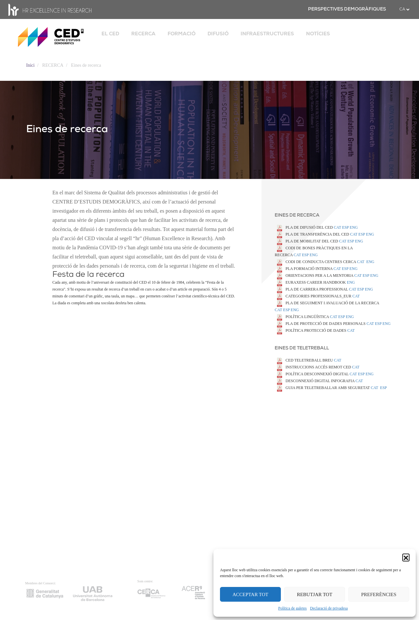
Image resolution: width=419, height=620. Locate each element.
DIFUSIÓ (218, 33)
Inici (30, 65)
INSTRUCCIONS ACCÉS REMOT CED (313, 367)
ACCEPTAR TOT (250, 594)
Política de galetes (292, 608)
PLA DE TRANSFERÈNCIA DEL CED (312, 234)
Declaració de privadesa (329, 608)
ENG (314, 255)
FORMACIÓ (181, 33)
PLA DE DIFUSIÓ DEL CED (304, 227)
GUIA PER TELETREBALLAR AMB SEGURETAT (323, 387)
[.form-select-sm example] (404, 9)
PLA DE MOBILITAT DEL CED (307, 241)
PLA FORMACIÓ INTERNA (304, 268)
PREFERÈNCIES (378, 594)
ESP (305, 255)
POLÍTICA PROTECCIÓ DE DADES (311, 330)
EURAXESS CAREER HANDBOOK (311, 282)
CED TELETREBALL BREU (304, 360)
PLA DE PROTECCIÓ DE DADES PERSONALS (320, 323)
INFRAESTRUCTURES (267, 33)
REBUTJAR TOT (314, 594)
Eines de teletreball (302, 348)
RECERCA (143, 33)
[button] (406, 557)
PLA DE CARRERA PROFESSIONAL (312, 289)
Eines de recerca (297, 215)
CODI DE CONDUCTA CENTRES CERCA (316, 261)
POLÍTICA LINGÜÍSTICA (302, 316)
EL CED (110, 33)
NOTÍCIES (318, 33)
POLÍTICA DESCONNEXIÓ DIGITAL (312, 374)
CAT (337, 227)
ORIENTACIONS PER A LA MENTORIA (314, 275)
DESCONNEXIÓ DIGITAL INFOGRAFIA (315, 381)
